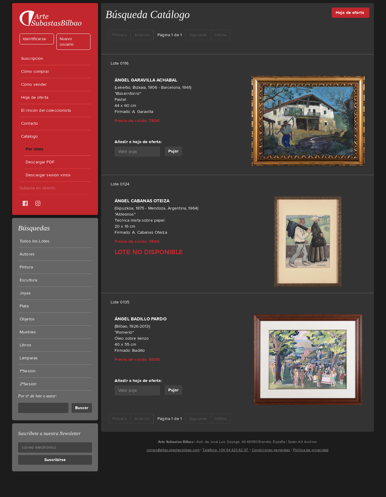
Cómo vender (34, 84)
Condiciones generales (271, 450)
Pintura (26, 267)
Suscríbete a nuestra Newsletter (49, 433)
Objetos (27, 319)
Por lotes (34, 149)
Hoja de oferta (34, 97)
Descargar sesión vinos (48, 175)
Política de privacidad (310, 450)
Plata (24, 306)
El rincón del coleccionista (46, 110)
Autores (27, 254)
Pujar (173, 151)
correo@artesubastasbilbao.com (173, 450)
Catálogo (29, 136)
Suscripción (32, 58)
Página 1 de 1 (169, 35)
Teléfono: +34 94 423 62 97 (225, 450)
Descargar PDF (40, 162)
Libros (25, 345)
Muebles (28, 332)
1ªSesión (28, 371)
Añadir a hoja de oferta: (138, 141)
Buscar (81, 407)
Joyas (25, 293)
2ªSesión (28, 384)
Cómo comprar (35, 71)
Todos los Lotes (34, 241)
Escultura (28, 280)
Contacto (29, 123)
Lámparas (29, 358)
